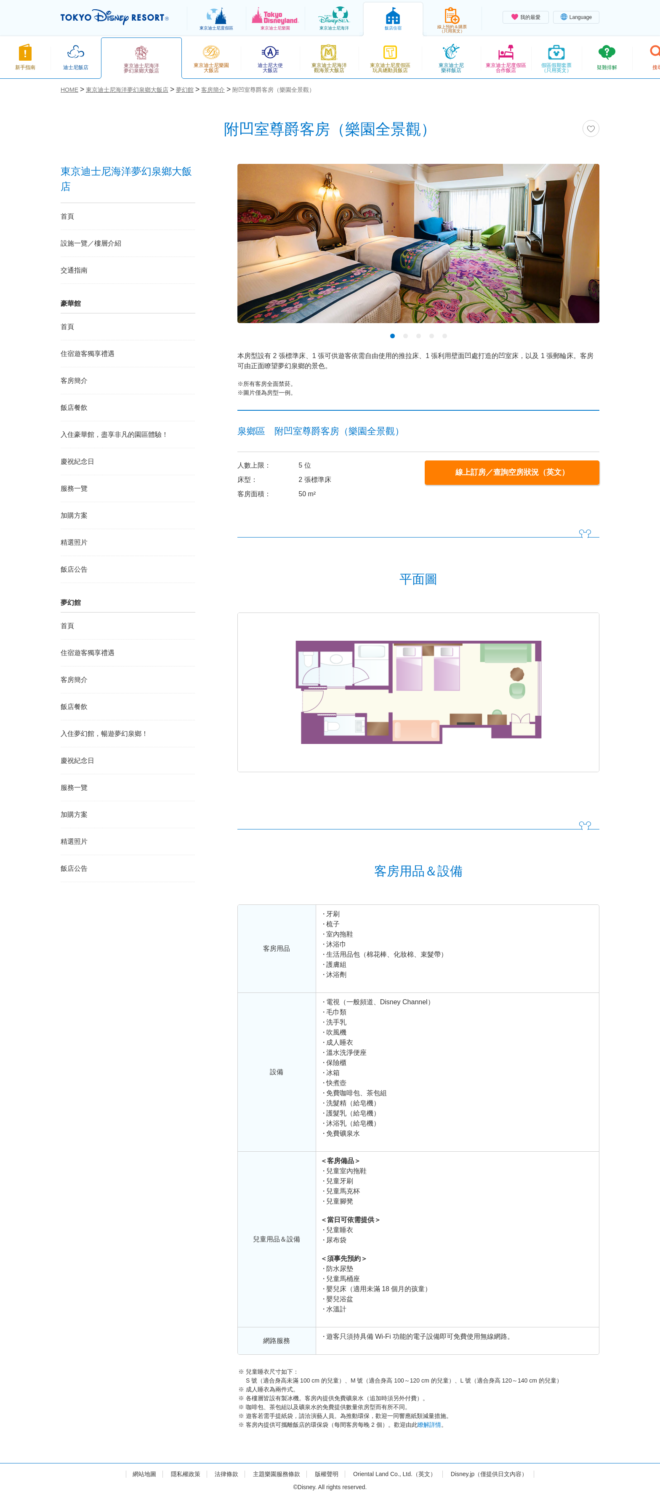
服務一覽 (74, 488)
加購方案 (74, 515)
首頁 (67, 216)
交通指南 (74, 270)
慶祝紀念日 (77, 461)
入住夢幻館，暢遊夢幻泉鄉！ (104, 733)
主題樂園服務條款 (276, 1474)
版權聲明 (326, 1474)
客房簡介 (74, 380)
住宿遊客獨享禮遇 (87, 353)
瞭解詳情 (429, 1424)
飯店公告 (74, 569)
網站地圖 (144, 1474)
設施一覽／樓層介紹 (91, 243)
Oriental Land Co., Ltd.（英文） (394, 1474)
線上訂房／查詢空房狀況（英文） (512, 472)
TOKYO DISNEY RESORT (115, 17)
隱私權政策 (185, 1474)
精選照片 (74, 542)
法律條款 (226, 1474)
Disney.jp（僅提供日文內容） (489, 1474)
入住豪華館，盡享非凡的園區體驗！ (114, 434)
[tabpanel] (418, 249)
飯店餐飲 (74, 407)
